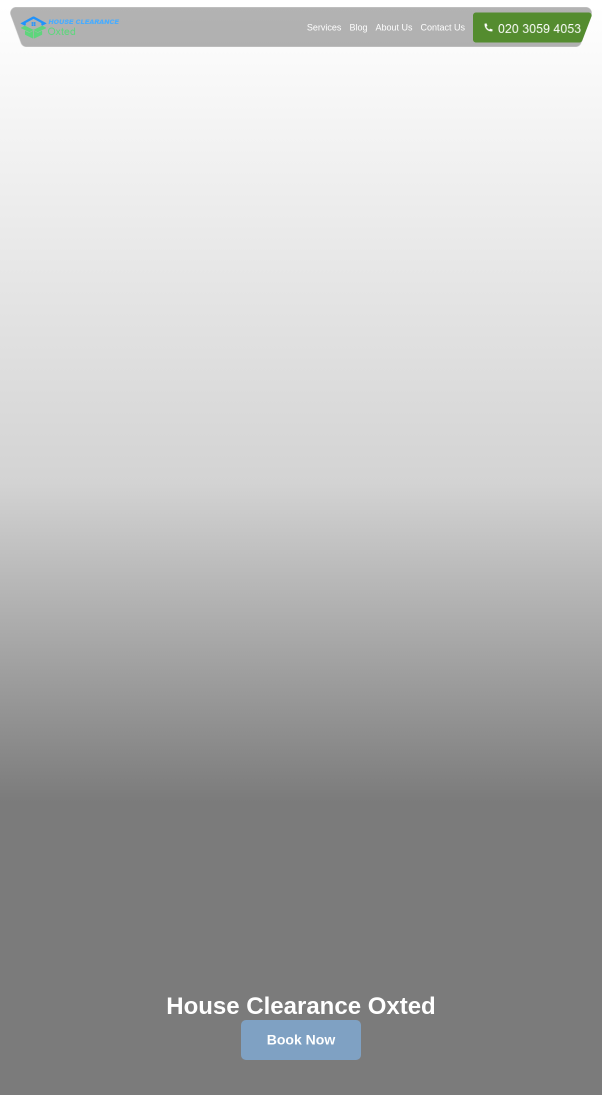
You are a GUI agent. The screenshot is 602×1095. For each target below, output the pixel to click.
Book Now (301, 1040)
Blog (359, 27)
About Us (394, 27)
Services (324, 27)
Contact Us (442, 27)
